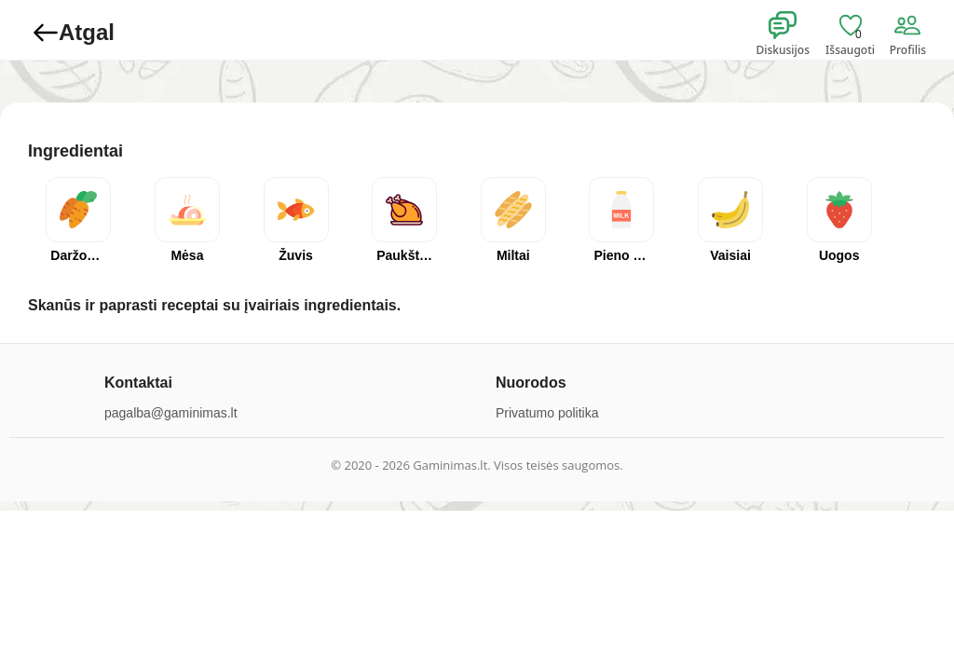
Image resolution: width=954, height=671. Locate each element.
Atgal (74, 33)
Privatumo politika (547, 412)
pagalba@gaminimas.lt (171, 412)
